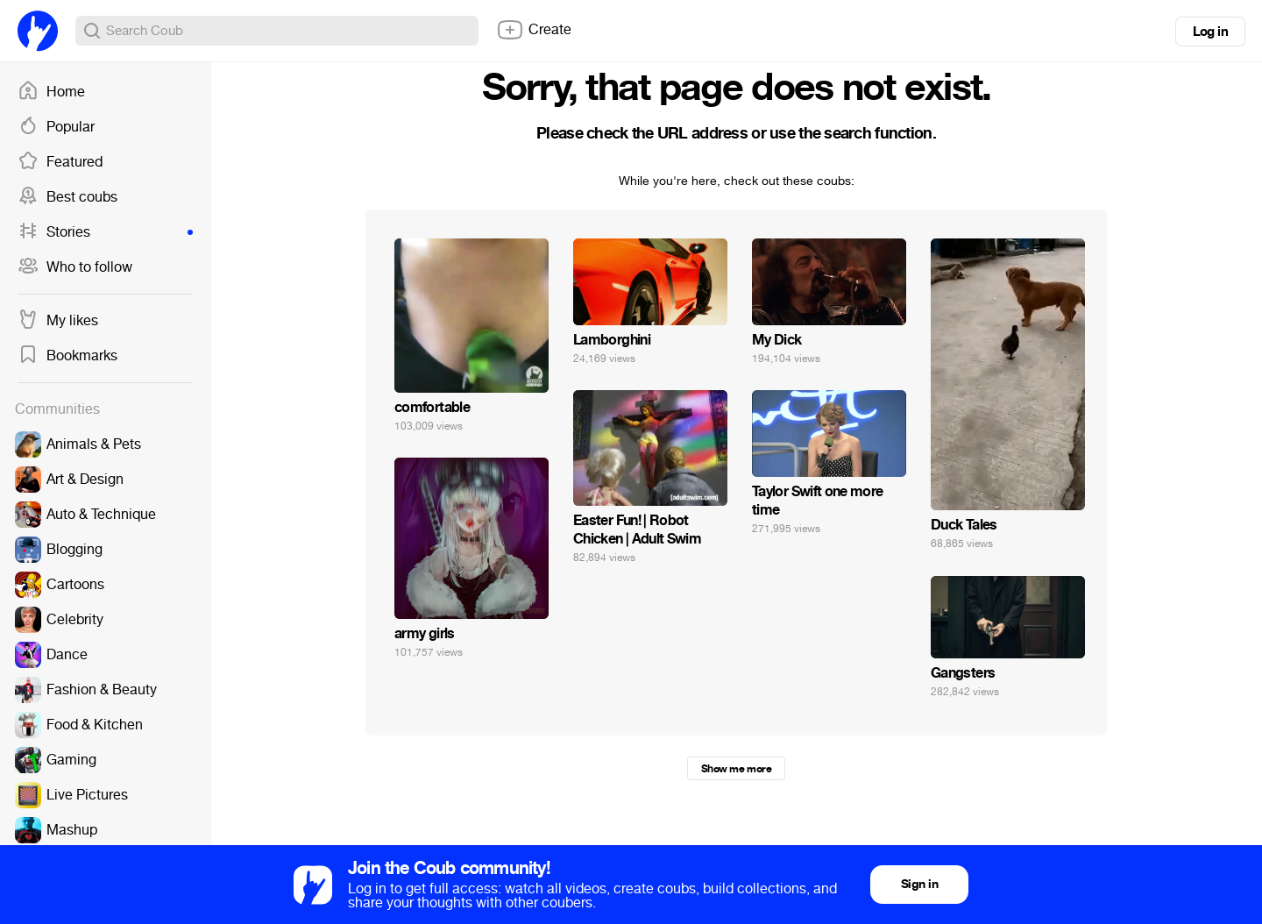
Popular (56, 127)
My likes (58, 321)
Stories (105, 232)
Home (51, 92)
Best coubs (67, 197)
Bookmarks (67, 356)
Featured (60, 162)
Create (533, 30)
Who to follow (75, 267)
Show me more (736, 769)
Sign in (919, 884)
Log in (1210, 31)
